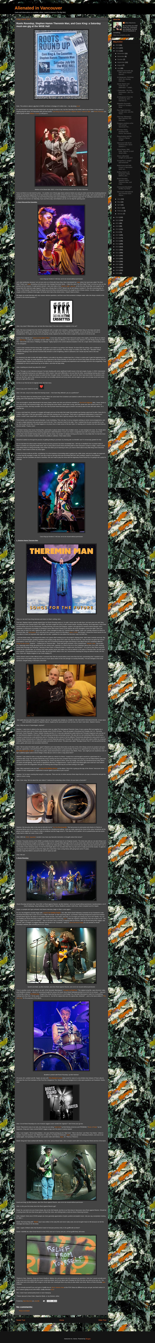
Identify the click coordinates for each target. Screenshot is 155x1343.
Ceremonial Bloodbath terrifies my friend (124, 188)
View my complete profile (121, 35)
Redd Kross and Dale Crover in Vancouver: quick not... (125, 167)
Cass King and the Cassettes (62, 111)
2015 (117, 241)
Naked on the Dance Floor (41, 338)
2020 (117, 226)
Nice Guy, (23, 340)
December (121, 53)
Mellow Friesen (34, 113)
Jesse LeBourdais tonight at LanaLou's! (125, 157)
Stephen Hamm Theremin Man (81, 111)
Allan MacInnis (130, 23)
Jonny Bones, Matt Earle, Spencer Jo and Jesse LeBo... (125, 151)
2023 (117, 217)
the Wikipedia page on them (25, 751)
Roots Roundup (99, 111)
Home (62, 1320)
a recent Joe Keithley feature (52, 912)
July (118, 68)
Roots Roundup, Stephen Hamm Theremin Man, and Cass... (124, 181)
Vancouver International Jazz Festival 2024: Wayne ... (125, 193)
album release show (57, 1287)
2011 (117, 253)
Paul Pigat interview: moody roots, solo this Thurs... (125, 112)
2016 (117, 238)
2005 (117, 270)
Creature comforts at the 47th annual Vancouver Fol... (125, 125)
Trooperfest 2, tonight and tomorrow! (124, 161)
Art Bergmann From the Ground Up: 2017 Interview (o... (125, 99)
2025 (117, 48)
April (119, 205)
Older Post (102, 1320)
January (120, 214)
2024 (117, 51)
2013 (117, 247)
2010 (117, 255)
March (119, 208)
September (121, 62)
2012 (117, 250)
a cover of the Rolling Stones (48, 768)
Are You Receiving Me (60, 827)
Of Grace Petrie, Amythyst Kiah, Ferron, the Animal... (124, 131)
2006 (117, 267)
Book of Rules (92, 1127)
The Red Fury (34, 994)
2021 (117, 223)
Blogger (88, 1339)
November (121, 56)
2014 (117, 244)
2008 (117, 261)
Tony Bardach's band (55, 1078)
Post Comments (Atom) (65, 1325)
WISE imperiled (30, 837)
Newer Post (20, 1320)
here (78, 106)
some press (32, 632)
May (119, 202)
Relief (36, 1222)
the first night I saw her (68, 286)
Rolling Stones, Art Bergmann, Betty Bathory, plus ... (123, 174)
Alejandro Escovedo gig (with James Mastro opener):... (125, 72)
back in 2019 (73, 632)
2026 (117, 45)
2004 (117, 273)
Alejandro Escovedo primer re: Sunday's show (124, 105)
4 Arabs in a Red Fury (70, 990)
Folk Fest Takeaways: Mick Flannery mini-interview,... (124, 118)
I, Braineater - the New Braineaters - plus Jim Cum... (125, 92)
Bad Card (58, 1127)
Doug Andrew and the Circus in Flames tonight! (124, 138)
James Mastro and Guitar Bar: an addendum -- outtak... (125, 85)
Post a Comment (24, 1311)
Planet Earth (91, 643)
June (119, 199)
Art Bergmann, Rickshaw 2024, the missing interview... (125, 79)
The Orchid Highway (85, 402)
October (120, 59)
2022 (117, 220)
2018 (117, 232)
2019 (117, 229)
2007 (117, 264)
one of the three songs (76, 922)
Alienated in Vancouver (38, 8)
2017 (117, 235)
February (120, 211)
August (119, 65)
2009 (117, 258)
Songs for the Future (22, 643)
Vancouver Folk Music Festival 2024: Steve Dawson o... (124, 144)
